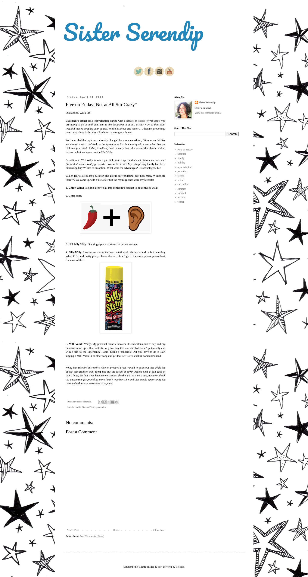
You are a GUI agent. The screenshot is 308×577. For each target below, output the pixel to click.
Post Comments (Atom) (92, 536)
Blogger (180, 566)
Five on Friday (88, 407)
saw (160, 566)
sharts (141, 120)
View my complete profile (208, 112)
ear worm (127, 355)
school (181, 180)
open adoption (185, 167)
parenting (182, 171)
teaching (182, 197)
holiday (181, 162)
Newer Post (73, 530)
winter (181, 201)
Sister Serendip (133, 32)
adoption (182, 153)
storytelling (183, 184)
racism (181, 175)
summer (182, 188)
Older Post (158, 530)
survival (182, 193)
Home (116, 530)
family (78, 407)
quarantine (101, 407)
